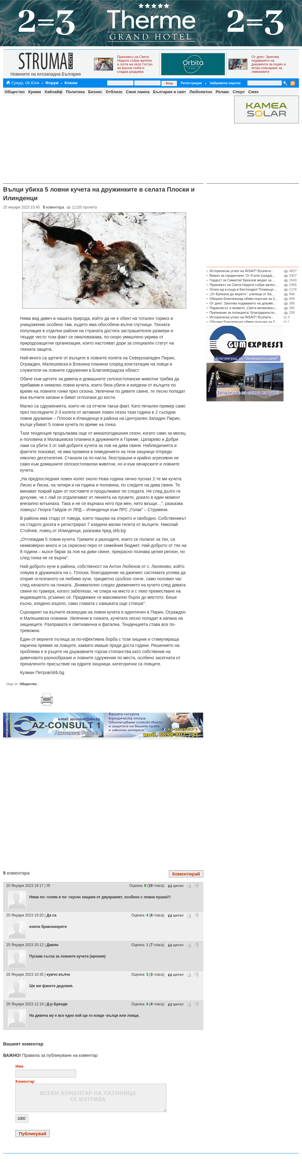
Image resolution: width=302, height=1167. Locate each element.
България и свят (169, 91)
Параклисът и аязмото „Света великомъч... (243, 308)
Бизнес (95, 91)
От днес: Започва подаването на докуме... (243, 303)
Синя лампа (138, 91)
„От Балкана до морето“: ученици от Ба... (242, 294)
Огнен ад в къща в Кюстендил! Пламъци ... (243, 289)
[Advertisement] (117, 139)
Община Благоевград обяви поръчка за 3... (243, 298)
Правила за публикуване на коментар (50, 1055)
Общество (15, 91)
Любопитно (201, 91)
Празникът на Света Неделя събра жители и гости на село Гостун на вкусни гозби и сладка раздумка (135, 64)
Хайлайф (53, 91)
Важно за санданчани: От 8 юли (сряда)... (242, 275)
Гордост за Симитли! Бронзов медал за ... (242, 280)
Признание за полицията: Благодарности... (243, 312)
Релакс (223, 91)
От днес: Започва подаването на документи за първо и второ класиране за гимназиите (268, 64)
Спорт (239, 91)
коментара (53, 207)
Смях (253, 91)
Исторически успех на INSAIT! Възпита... (242, 271)
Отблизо (114, 91)
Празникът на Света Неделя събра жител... (244, 285)
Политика (75, 91)
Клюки (70, 83)
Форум (52, 83)
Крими (34, 91)
